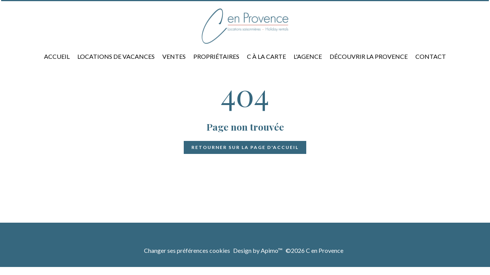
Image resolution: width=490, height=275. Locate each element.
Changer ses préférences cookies (187, 250)
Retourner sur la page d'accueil (245, 147)
